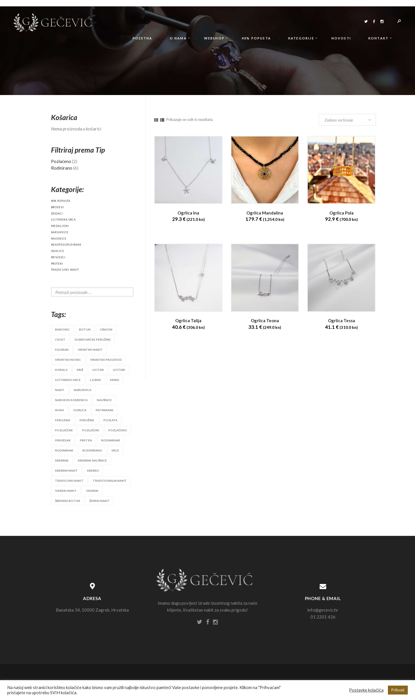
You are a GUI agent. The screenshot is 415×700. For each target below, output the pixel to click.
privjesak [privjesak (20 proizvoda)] (63, 440)
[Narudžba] (347, 120)
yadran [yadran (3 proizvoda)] (92, 490)
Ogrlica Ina (188, 213)
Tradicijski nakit (65, 269)
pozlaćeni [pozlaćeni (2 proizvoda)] (90, 430)
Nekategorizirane (66, 244)
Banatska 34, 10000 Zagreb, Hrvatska (92, 609)
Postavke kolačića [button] (366, 690)
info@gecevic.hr (322, 609)
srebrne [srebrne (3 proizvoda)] (62, 460)
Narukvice (60, 232)
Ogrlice (57, 251)
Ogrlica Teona (265, 320)
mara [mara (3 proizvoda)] (114, 380)
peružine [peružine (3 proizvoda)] (87, 420)
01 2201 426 (322, 616)
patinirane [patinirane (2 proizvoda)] (105, 410)
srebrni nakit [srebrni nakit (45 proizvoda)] (66, 470)
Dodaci (57, 213)
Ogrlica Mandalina (264, 213)
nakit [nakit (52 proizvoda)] (60, 390)
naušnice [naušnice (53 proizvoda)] (104, 400)
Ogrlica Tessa (341, 320)
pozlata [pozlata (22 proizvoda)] (110, 420)
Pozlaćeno (61, 161)
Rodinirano (61, 167)
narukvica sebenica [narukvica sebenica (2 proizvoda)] (71, 400)
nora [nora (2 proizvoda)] (59, 410)
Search (124, 292)
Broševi (57, 207)
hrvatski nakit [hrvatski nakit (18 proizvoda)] (90, 349)
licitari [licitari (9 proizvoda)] (119, 369)
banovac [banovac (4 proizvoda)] (62, 329)
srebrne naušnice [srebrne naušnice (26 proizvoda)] (92, 460)
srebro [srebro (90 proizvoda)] (93, 470)
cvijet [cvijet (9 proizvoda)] (60, 339)
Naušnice (59, 238)
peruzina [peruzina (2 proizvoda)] (62, 420)
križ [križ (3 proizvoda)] (80, 369)
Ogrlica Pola (341, 213)
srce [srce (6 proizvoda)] (115, 450)
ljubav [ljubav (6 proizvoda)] (95, 380)
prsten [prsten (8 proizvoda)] (86, 440)
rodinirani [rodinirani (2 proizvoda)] (64, 450)
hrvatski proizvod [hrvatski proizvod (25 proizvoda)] (106, 359)
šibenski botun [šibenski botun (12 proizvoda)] (67, 500)
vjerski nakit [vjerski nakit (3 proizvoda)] (66, 490)
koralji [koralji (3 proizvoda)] (61, 369)
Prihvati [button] (397, 690)
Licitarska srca (63, 219)
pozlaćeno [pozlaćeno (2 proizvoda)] (117, 430)
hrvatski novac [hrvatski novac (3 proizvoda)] (68, 359)
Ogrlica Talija (188, 320)
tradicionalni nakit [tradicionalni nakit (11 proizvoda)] (110, 480)
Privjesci (58, 257)
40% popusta (60, 200)
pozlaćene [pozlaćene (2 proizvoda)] (64, 430)
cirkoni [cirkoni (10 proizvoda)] (106, 329)
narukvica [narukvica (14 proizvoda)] (82, 390)
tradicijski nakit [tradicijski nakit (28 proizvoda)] (69, 480)
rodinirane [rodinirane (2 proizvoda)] (110, 440)
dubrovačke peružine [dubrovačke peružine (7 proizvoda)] (93, 339)
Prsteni (57, 263)
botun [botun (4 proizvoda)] (84, 329)
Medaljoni (60, 225)
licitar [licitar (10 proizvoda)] (98, 369)
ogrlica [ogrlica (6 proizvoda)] (79, 410)
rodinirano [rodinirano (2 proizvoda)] (92, 450)
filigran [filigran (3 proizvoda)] (62, 349)
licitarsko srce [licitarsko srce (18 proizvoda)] (68, 380)
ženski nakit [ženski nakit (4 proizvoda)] (99, 500)
